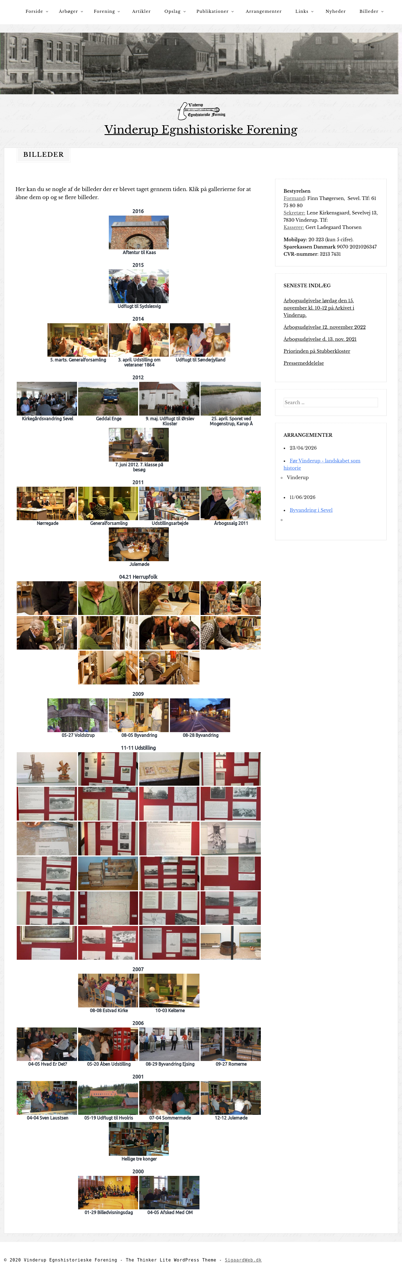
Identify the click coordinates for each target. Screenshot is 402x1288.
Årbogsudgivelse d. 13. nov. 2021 (320, 339)
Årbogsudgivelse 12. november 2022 (325, 327)
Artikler (141, 11)
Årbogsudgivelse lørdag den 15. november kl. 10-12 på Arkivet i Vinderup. (319, 308)
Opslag (173, 11)
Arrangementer (264, 11)
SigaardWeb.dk (243, 1259)
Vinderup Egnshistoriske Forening (201, 130)
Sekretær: (294, 212)
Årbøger (68, 11)
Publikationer (212, 11)
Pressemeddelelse (304, 363)
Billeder (369, 11)
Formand (294, 198)
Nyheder (336, 11)
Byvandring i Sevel (311, 510)
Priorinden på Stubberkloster (317, 351)
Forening (104, 11)
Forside (34, 11)
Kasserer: (294, 227)
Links (302, 11)
